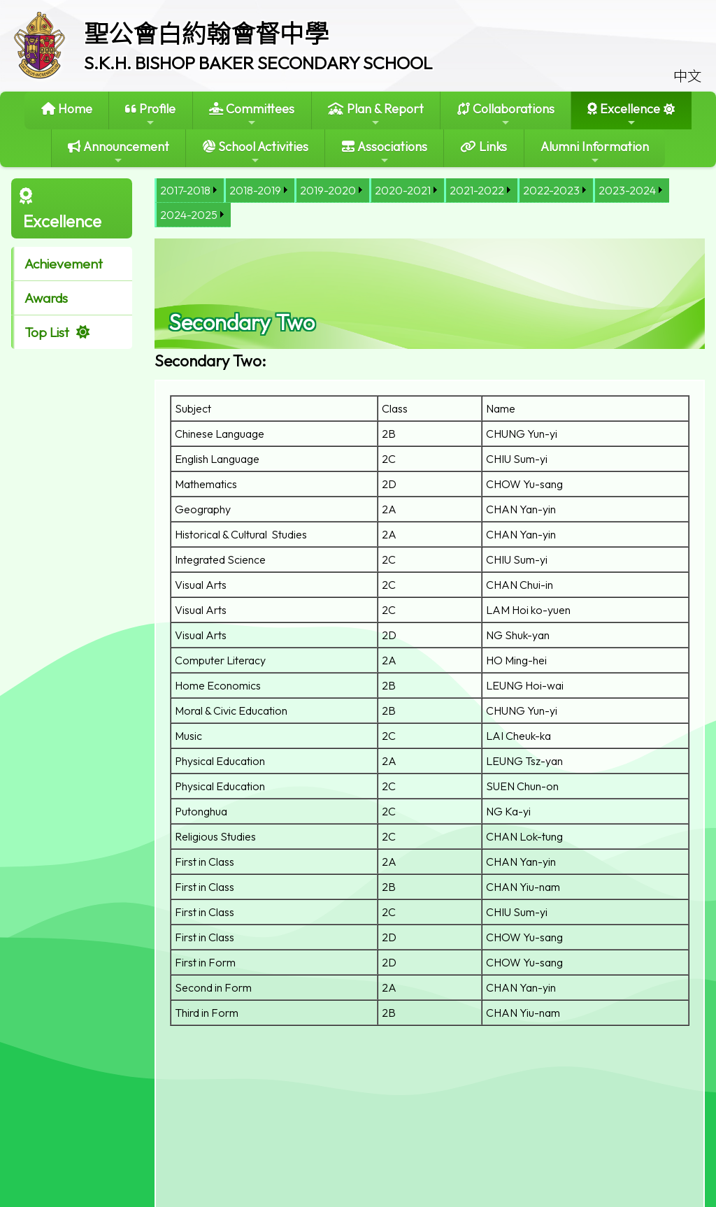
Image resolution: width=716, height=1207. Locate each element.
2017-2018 (185, 190)
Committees (251, 114)
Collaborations (505, 114)
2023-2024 (627, 190)
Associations (384, 152)
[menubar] (430, 202)
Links (483, 146)
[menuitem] (189, 190)
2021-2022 (477, 190)
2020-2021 (403, 190)
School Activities (255, 152)
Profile (150, 114)
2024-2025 (188, 215)
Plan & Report (376, 114)
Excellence (623, 114)
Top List (46, 332)
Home (66, 109)
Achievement (63, 263)
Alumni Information (594, 152)
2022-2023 (551, 190)
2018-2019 (255, 190)
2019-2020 (328, 190)
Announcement (118, 152)
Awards (46, 298)
